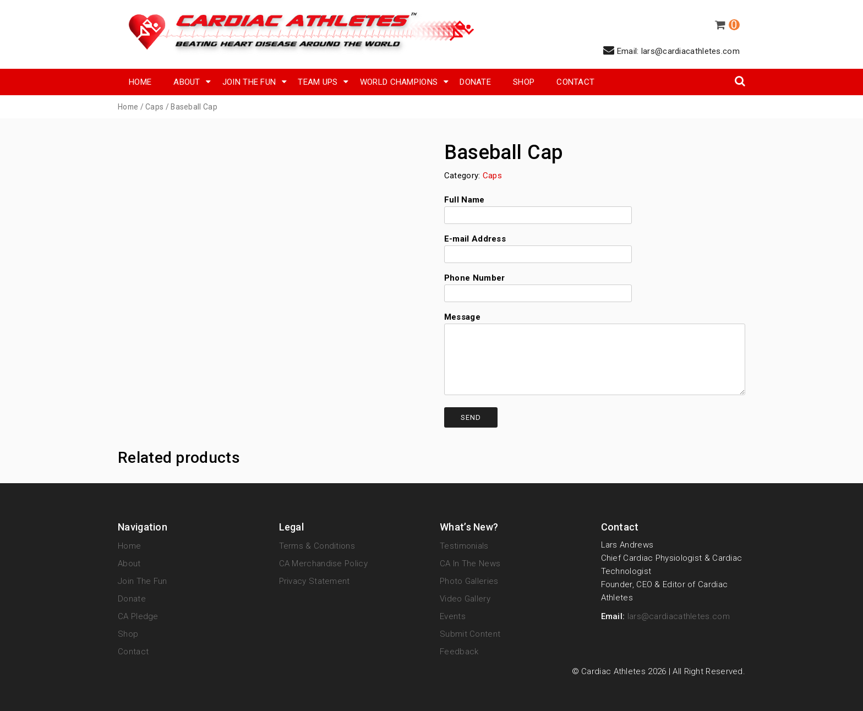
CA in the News (470, 563)
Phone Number (538, 285)
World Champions (399, 82)
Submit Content (470, 634)
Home (140, 82)
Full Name (538, 207)
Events (453, 616)
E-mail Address (538, 246)
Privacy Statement (314, 581)
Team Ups (317, 82)
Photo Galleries (469, 581)
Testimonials (464, 546)
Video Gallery (465, 599)
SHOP (523, 82)
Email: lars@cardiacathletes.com (671, 50)
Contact (575, 82)
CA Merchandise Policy (323, 563)
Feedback (459, 652)
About (186, 82)
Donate (475, 82)
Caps (154, 106)
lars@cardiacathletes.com (678, 616)
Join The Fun (249, 82)
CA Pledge (138, 616)
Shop (128, 634)
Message (594, 354)
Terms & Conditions (317, 546)
